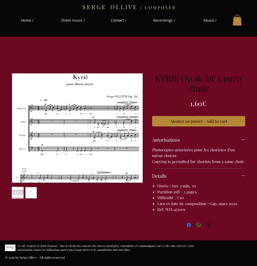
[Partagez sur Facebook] (189, 225)
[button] (237, 20)
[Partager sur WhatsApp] (199, 225)
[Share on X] (209, 225)
